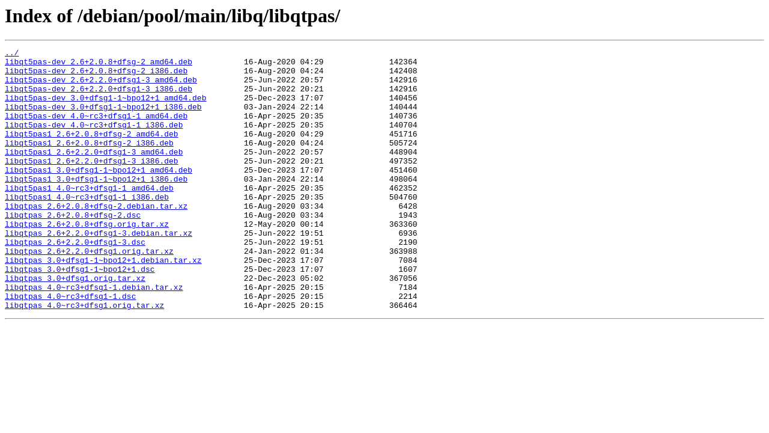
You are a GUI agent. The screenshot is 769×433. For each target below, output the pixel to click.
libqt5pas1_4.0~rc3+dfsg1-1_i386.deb (87, 227)
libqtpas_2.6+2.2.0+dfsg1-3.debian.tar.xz (98, 270)
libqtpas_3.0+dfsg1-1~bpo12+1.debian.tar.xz (103, 303)
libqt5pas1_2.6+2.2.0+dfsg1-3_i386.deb (91, 184)
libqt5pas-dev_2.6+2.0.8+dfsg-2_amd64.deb (98, 65)
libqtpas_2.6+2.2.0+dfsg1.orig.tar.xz (89, 292)
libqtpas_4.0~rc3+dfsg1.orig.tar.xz (84, 357)
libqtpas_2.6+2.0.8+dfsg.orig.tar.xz (87, 259)
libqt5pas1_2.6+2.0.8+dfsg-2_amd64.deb (91, 151)
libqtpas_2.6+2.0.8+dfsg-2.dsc (73, 249)
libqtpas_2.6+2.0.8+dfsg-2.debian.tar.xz (96, 238)
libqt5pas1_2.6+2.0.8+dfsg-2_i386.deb (89, 162)
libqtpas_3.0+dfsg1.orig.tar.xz (75, 324)
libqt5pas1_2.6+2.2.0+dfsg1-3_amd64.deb (94, 173)
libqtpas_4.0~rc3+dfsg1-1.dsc (70, 346)
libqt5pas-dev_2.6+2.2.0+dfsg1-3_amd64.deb (101, 86)
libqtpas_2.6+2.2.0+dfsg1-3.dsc (75, 281)
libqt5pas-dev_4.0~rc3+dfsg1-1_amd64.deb (96, 129)
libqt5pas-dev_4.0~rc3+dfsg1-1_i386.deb (94, 140)
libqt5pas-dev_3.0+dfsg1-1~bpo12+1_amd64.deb (105, 108)
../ (12, 54)
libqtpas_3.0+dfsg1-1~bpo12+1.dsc (80, 314)
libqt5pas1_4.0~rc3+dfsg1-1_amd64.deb (89, 216)
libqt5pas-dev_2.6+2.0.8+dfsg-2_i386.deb (96, 75)
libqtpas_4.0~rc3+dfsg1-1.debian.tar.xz (94, 335)
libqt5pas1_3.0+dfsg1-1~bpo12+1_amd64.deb (98, 194)
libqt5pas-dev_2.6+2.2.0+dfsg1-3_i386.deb (98, 97)
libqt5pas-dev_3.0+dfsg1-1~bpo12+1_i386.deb (103, 119)
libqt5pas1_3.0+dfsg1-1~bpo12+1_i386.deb (96, 205)
